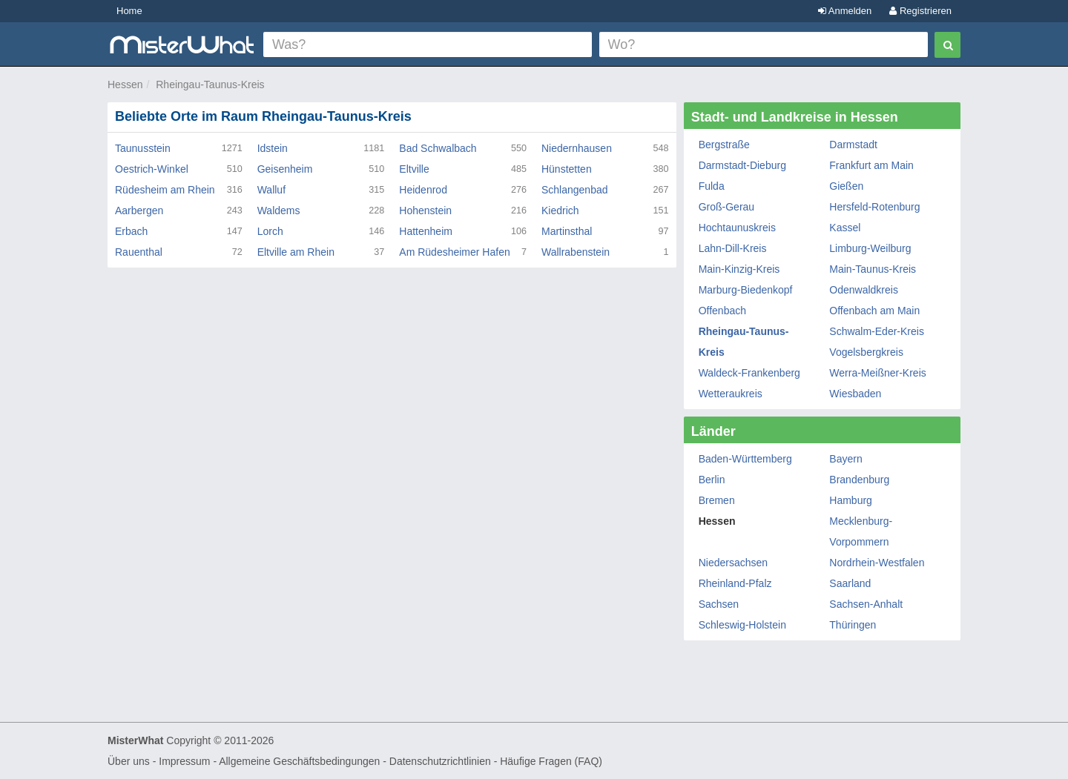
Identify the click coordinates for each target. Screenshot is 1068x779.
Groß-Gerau (726, 207)
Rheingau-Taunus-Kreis (210, 84)
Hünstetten (566, 169)
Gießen (846, 186)
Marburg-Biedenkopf (746, 290)
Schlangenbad (574, 190)
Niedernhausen (576, 148)
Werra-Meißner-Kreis (877, 373)
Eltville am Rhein (295, 252)
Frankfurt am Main (871, 165)
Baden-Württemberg (745, 459)
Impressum (184, 761)
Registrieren (920, 10)
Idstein (272, 148)
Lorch (270, 231)
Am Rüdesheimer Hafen (454, 252)
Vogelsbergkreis (866, 352)
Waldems (278, 210)
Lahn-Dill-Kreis (733, 248)
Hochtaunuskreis (737, 227)
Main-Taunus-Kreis (872, 269)
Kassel (844, 227)
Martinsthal (566, 231)
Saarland (850, 583)
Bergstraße (724, 144)
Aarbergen (139, 210)
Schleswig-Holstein (742, 625)
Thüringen (852, 625)
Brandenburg (859, 479)
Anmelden (844, 10)
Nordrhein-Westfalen (876, 562)
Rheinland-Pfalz (735, 583)
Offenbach (722, 310)
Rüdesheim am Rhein (165, 190)
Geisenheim (285, 169)
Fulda (712, 186)
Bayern (845, 459)
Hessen (125, 84)
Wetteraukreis (730, 394)
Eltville (414, 169)
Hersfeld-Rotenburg (874, 207)
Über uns (129, 761)
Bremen (717, 500)
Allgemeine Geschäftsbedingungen (299, 761)
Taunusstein (143, 148)
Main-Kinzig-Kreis (739, 269)
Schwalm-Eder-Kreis (876, 331)
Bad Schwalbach (437, 148)
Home (129, 10)
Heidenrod (423, 190)
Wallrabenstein (575, 252)
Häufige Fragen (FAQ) (551, 761)
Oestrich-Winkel (151, 169)
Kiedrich (560, 210)
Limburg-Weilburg (870, 248)
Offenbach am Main (874, 310)
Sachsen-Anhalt (866, 604)
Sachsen (719, 604)
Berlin (712, 479)
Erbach (131, 231)
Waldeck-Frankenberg (749, 373)
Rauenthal (138, 252)
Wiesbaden (855, 394)
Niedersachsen (733, 562)
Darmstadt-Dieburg (742, 165)
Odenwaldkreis (863, 290)
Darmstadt (853, 144)
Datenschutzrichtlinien (440, 761)
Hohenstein (425, 210)
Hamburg (850, 500)
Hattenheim (425, 231)
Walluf (271, 190)
